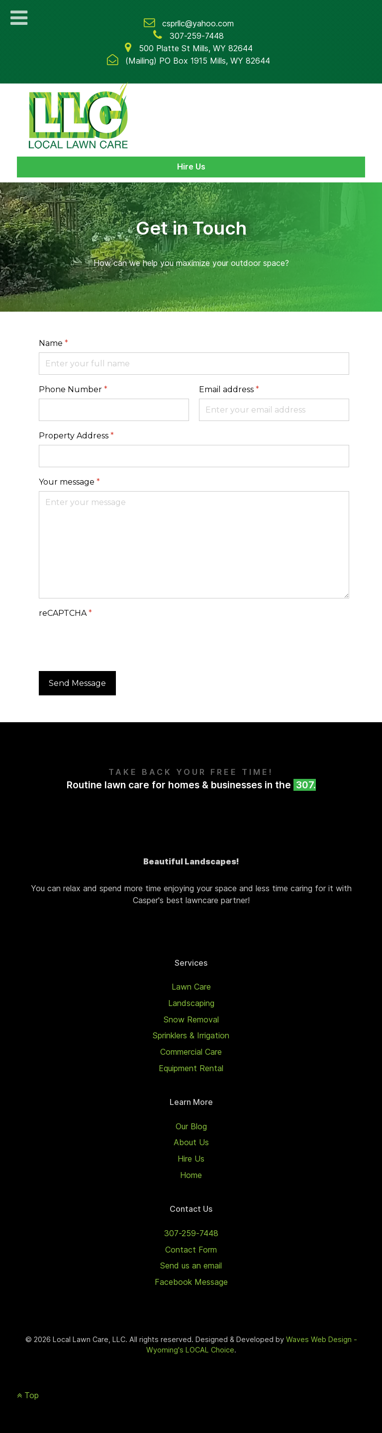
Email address (229, 389)
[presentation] (114, 641)
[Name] (194, 363)
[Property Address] (194, 456)
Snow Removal (191, 1019)
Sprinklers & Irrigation (191, 1035)
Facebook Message (191, 1282)
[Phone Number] (114, 410)
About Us (191, 1142)
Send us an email (191, 1265)
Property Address (76, 435)
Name (53, 343)
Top (28, 1395)
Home (191, 1175)
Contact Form (191, 1250)
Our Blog (191, 1126)
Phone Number (73, 389)
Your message (69, 482)
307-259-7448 (197, 36)
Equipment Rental (191, 1068)
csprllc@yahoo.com (198, 23)
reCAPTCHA (65, 613)
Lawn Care (191, 987)
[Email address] (274, 410)
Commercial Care (191, 1052)
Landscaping (191, 1003)
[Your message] (194, 544)
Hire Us (191, 166)
